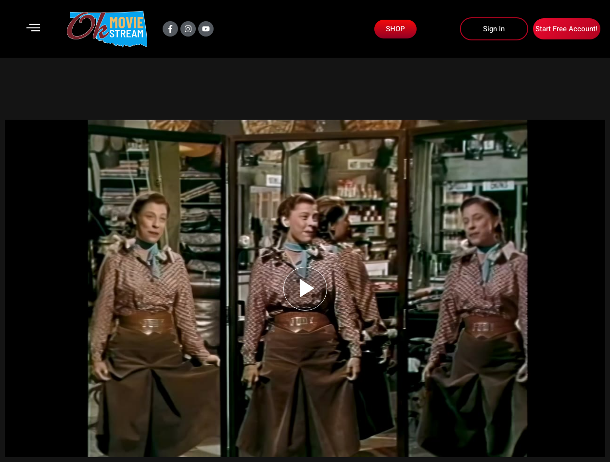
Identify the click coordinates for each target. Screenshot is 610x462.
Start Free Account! (566, 29)
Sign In (494, 29)
